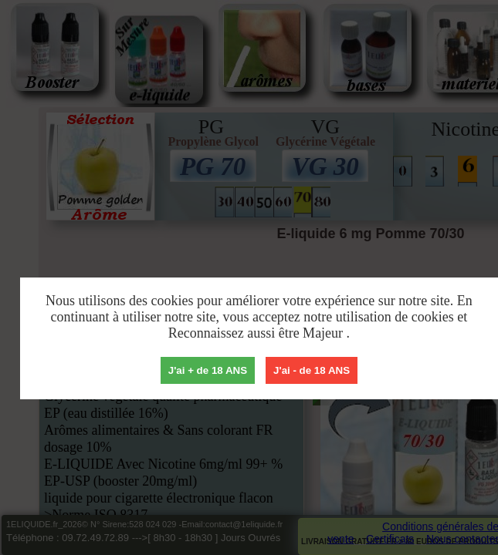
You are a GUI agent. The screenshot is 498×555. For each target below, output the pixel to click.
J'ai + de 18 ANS (207, 370)
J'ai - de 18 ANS (311, 370)
